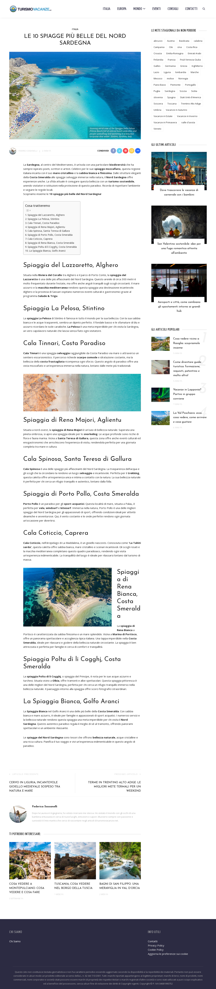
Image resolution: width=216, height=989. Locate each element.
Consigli (173, 9)
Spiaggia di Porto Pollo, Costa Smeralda (50, 234)
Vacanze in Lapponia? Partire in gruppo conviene (187, 396)
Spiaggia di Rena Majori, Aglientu (46, 227)
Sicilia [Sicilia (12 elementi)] (194, 91)
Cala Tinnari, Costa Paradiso (43, 223)
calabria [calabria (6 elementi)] (198, 40)
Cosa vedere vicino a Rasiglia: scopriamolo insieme (186, 345)
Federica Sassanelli (28, 150)
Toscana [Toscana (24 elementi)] (172, 103)
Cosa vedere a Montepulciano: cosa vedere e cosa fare (26, 888)
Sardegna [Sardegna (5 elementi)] (170, 91)
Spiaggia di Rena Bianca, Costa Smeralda (51, 242)
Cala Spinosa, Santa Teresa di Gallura (49, 230)
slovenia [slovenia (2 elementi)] (158, 97)
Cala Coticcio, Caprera (40, 238)
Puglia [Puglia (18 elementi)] (157, 91)
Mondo (137, 9)
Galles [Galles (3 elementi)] (157, 65)
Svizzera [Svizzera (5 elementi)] (158, 103)
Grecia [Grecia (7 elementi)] (183, 65)
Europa (121, 9)
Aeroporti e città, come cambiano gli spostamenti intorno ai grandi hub (179, 308)
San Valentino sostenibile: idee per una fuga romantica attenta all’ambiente (179, 249)
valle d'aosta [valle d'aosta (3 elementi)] (188, 122)
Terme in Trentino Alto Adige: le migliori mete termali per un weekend (114, 786)
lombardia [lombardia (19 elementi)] (180, 72)
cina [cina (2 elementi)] (179, 47)
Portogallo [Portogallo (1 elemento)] (190, 84)
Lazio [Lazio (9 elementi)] (156, 72)
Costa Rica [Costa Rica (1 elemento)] (191, 47)
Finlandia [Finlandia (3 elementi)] (158, 59)
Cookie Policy (156, 949)
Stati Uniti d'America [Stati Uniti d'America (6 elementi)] (190, 97)
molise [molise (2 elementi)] (170, 78)
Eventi (156, 9)
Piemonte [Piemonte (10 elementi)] (175, 84)
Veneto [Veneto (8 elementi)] (157, 128)
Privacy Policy (156, 945)
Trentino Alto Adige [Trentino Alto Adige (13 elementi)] (191, 103)
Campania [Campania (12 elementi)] (159, 47)
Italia (106, 9)
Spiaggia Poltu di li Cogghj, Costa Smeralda (52, 246)
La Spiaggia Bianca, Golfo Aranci (47, 250)
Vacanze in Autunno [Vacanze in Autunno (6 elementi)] (176, 109)
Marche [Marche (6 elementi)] (195, 72)
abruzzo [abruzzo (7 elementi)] (158, 40)
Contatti (191, 9)
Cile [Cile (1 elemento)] (171, 47)
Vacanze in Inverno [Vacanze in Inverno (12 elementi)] (187, 116)
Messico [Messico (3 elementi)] (158, 78)
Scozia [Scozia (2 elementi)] (183, 91)
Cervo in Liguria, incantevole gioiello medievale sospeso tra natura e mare (34, 786)
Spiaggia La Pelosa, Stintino (43, 219)
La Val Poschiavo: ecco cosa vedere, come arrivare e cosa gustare (190, 419)
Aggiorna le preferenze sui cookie (168, 954)
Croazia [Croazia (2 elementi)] (158, 53)
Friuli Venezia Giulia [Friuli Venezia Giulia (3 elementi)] (190, 59)
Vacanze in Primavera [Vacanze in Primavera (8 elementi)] (165, 122)
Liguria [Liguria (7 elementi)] (167, 72)
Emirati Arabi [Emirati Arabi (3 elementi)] (194, 53)
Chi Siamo (15, 941)
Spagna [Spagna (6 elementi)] (171, 97)
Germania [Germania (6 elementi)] (170, 65)
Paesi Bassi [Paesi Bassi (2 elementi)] (160, 84)
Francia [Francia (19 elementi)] (171, 59)
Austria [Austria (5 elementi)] (171, 40)
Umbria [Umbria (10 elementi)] (157, 109)
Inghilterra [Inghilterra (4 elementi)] (197, 65)
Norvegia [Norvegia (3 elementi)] (183, 78)
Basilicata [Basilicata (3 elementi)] (184, 40)
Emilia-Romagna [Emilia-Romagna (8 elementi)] (174, 53)
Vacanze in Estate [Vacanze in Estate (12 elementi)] (163, 116)
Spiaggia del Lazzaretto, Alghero (46, 215)
